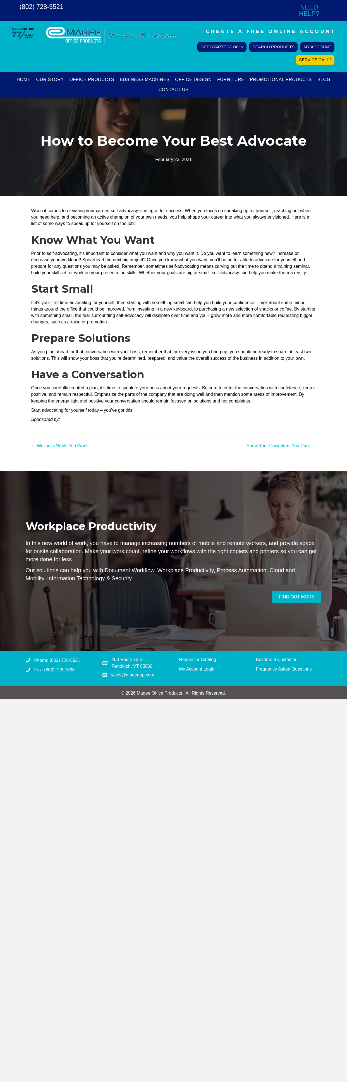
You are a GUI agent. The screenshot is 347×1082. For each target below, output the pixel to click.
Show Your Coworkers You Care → (281, 445)
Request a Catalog (197, 659)
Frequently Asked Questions (284, 669)
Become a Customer (276, 659)
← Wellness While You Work (59, 445)
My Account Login (196, 669)
